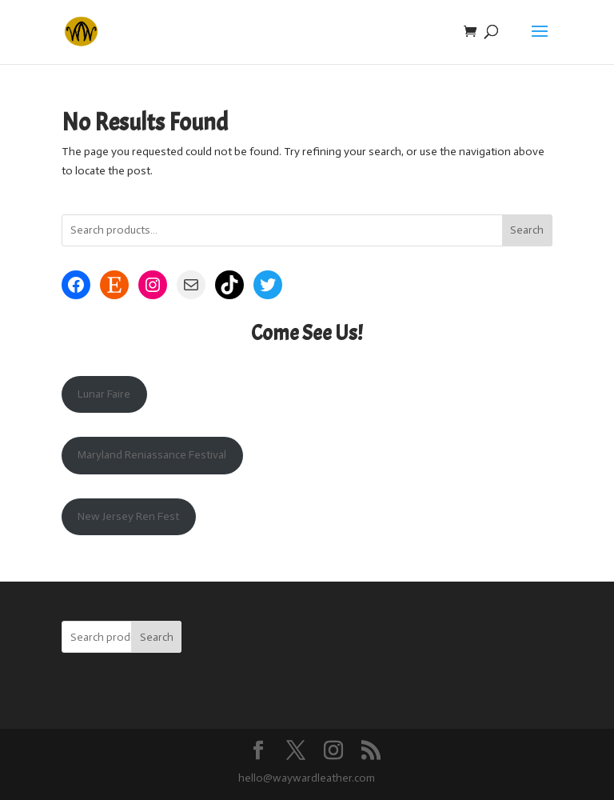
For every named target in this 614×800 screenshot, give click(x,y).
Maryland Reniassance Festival (152, 455)
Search (527, 230)
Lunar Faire (104, 394)
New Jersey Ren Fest (128, 516)
